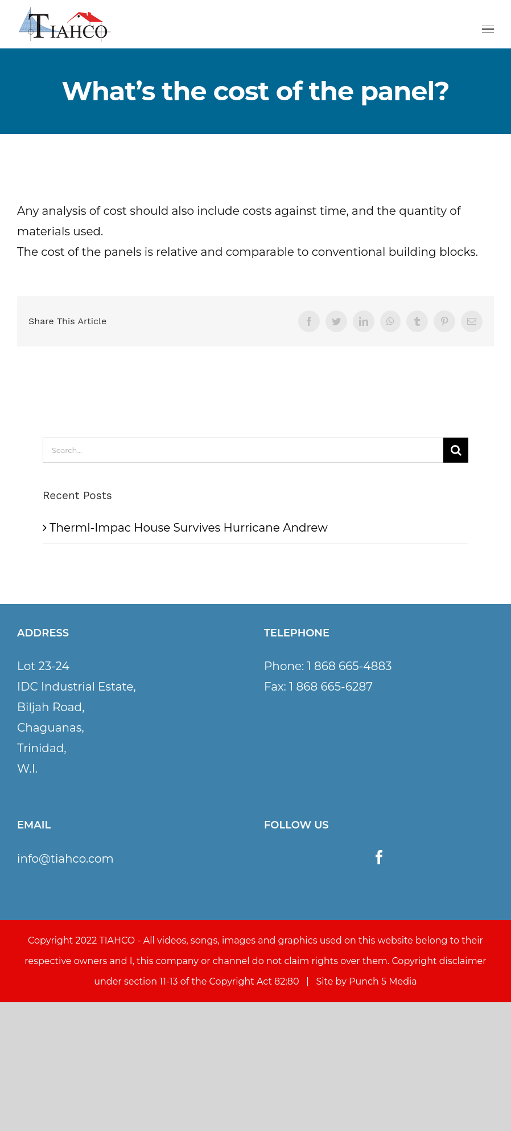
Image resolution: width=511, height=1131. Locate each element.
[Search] (455, 450)
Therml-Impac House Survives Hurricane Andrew (189, 527)
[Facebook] (379, 857)
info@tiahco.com (65, 858)
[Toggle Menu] (488, 29)
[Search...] (243, 450)
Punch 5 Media (383, 981)
